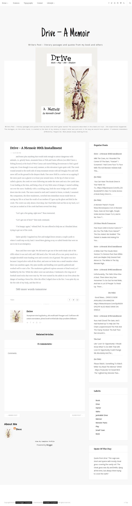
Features (16, 3)
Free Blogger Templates (24, 502)
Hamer (98, 408)
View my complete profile (44, 442)
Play (97, 426)
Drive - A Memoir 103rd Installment (108, 247)
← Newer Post (12, 415)
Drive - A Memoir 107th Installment (108, 316)
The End (97, 339)
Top (126, 502)
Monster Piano (101, 423)
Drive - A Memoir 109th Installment (108, 270)
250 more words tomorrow (105, 223)
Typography (28, 3)
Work (98, 434)
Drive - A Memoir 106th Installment (108, 154)
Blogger (49, 445)
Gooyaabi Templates (50, 502)
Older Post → (77, 415)
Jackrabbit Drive (102, 415)
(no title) (97, 177)
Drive (30, 311)
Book (98, 400)
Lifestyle (51, 3)
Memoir (99, 419)
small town (100, 430)
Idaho (98, 411)
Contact (40, 3)
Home (5, 3)
